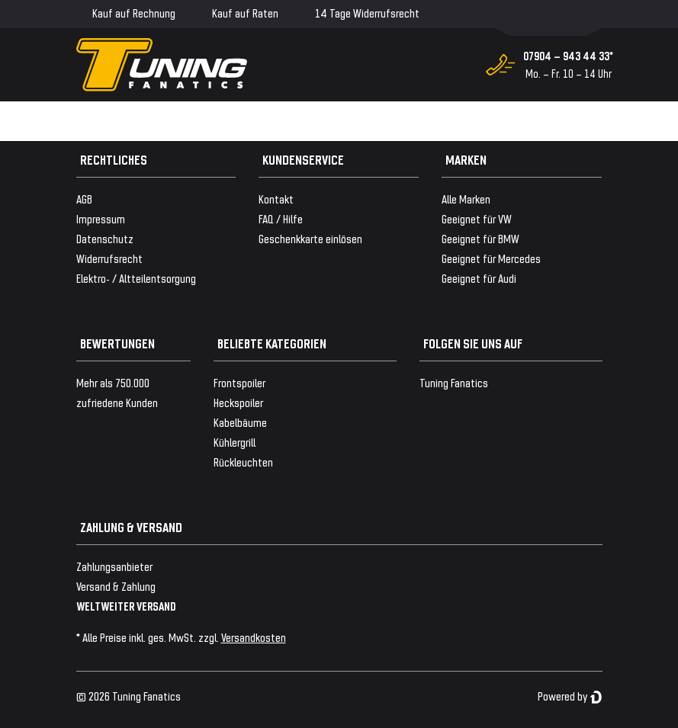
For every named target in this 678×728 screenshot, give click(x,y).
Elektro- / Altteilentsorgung (136, 278)
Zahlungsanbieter (114, 566)
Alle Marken (466, 198)
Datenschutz (104, 238)
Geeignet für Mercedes (491, 258)
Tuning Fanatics (453, 382)
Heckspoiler (238, 402)
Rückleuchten (243, 461)
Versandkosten (253, 637)
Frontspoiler (239, 382)
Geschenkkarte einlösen (310, 238)
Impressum (100, 218)
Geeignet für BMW (480, 238)
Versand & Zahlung (116, 586)
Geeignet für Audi (479, 278)
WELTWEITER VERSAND (126, 605)
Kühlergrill (234, 442)
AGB (84, 198)
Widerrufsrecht (109, 258)
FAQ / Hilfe (281, 218)
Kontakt (276, 198)
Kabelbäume (240, 422)
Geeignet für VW (477, 218)
